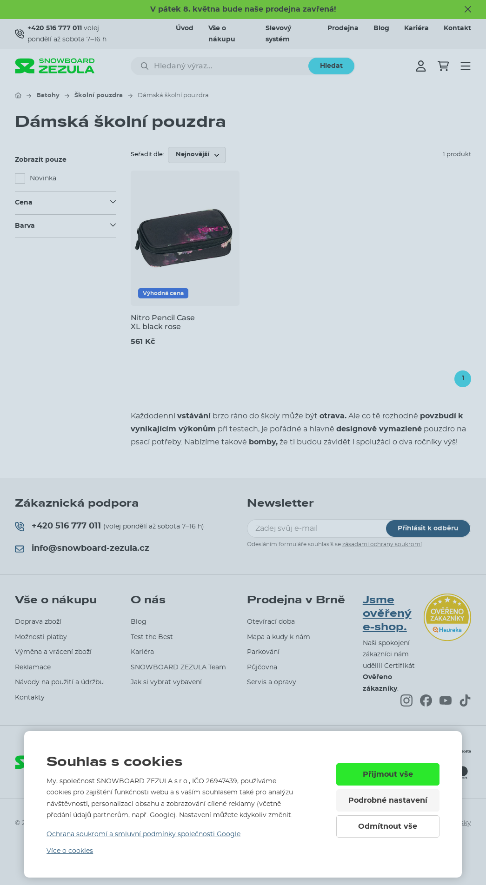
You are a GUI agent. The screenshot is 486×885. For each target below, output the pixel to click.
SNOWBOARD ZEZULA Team (178, 667)
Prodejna (343, 28)
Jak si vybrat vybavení (166, 682)
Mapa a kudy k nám (278, 637)
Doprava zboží (38, 622)
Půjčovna (262, 667)
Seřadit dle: (147, 155)
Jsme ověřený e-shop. (387, 614)
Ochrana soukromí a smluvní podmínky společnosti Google (143, 834)
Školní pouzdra (98, 95)
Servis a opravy (271, 682)
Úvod (184, 28)
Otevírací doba (271, 622)
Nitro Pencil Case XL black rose (163, 322)
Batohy (48, 95)
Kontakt (457, 28)
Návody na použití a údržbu (59, 682)
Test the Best (152, 637)
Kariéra (416, 28)
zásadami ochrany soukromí (382, 544)
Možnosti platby (41, 637)
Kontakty (30, 697)
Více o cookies (70, 851)
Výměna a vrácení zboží (53, 652)
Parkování (263, 652)
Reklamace (33, 667)
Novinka (43, 178)
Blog (381, 28)
